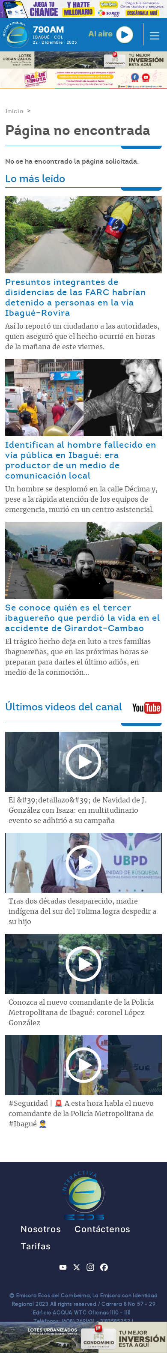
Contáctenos (103, 1229)
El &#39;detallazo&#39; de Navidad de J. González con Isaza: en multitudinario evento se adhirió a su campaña (77, 810)
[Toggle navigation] (152, 35)
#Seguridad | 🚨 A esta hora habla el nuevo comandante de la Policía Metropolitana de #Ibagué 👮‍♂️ (81, 1114)
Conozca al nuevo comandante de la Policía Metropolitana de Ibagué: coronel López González (81, 1013)
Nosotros (41, 1229)
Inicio (14, 111)
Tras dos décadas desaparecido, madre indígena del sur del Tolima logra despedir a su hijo (82, 911)
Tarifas (36, 1246)
